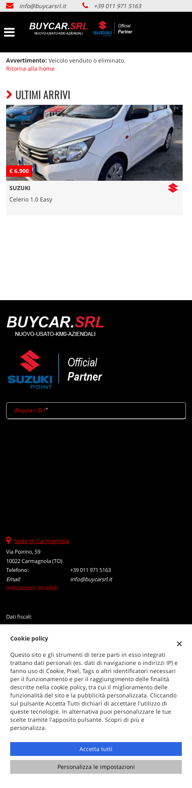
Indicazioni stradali (32, 587)
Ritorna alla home (30, 68)
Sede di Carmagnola (41, 541)
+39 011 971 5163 (117, 6)
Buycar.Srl (30, 410)
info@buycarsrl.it (42, 6)
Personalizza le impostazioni (96, 767)
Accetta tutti (96, 749)
